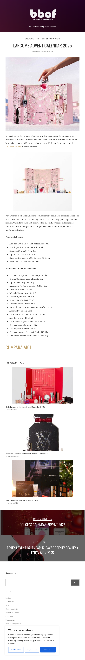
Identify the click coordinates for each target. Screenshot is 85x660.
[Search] (75, 583)
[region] (32, 640)
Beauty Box (10, 602)
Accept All (48, 650)
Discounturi (10, 620)
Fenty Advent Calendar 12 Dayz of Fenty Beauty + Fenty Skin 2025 (42, 550)
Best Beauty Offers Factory (45, 27)
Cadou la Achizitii (12, 609)
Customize (15, 650)
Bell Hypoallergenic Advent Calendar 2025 (25, 407)
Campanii (9, 616)
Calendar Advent (13, 146)
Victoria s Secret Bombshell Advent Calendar (26, 453)
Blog (7, 605)
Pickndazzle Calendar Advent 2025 (22, 500)
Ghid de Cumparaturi (51, 39)
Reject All (32, 650)
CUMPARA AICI (19, 347)
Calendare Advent (32, 39)
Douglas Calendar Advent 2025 (42, 524)
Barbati (8, 598)
